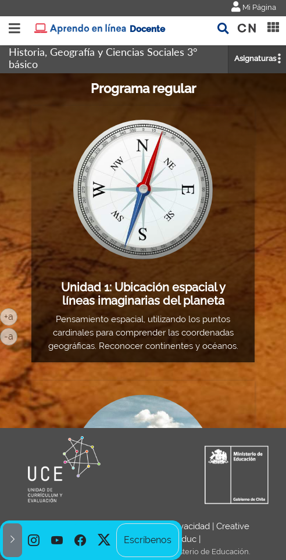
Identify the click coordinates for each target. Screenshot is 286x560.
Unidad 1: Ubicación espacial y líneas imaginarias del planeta (143, 294)
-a (10, 335)
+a (10, 315)
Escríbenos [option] (147, 539)
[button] (12, 540)
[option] (33, 540)
